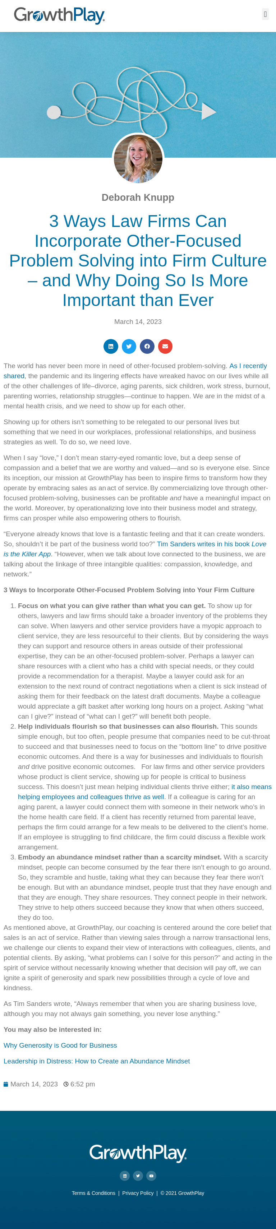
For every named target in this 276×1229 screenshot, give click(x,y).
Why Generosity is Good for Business (60, 1045)
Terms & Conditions (93, 1193)
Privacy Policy (137, 1193)
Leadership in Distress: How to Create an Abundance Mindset (97, 1061)
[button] (265, 14)
